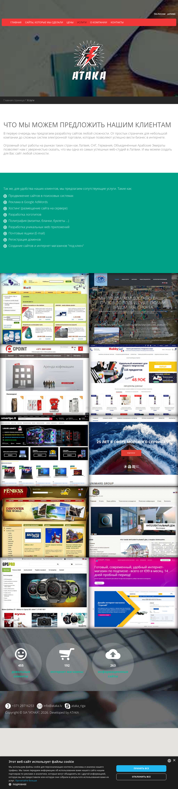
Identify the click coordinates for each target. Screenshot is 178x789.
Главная (15, 22)
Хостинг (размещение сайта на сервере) (38, 208)
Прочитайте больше (26, 780)
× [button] (174, 760)
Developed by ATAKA (64, 712)
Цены (70, 22)
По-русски (159, 14)
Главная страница (13, 100)
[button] (60, 784)
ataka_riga (78, 706)
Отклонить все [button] (141, 776)
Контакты (117, 22)
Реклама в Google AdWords (28, 202)
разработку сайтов (68, 133)
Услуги (82, 22)
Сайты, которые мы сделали (44, 22)
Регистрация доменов (25, 239)
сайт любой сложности (32, 153)
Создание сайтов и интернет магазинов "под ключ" (46, 246)
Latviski (171, 14)
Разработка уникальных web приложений (39, 227)
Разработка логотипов (25, 214)
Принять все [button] (141, 768)
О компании (98, 22)
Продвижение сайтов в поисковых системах (41, 196)
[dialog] (89, 772)
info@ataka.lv (52, 706)
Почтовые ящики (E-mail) (27, 233)
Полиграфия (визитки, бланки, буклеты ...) (39, 221)
